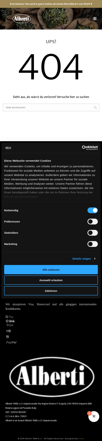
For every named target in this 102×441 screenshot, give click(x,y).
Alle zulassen (51, 269)
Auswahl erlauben (51, 280)
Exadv (81, 438)
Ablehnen (51, 290)
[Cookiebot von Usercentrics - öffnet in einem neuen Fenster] (82, 148)
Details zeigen (81, 258)
